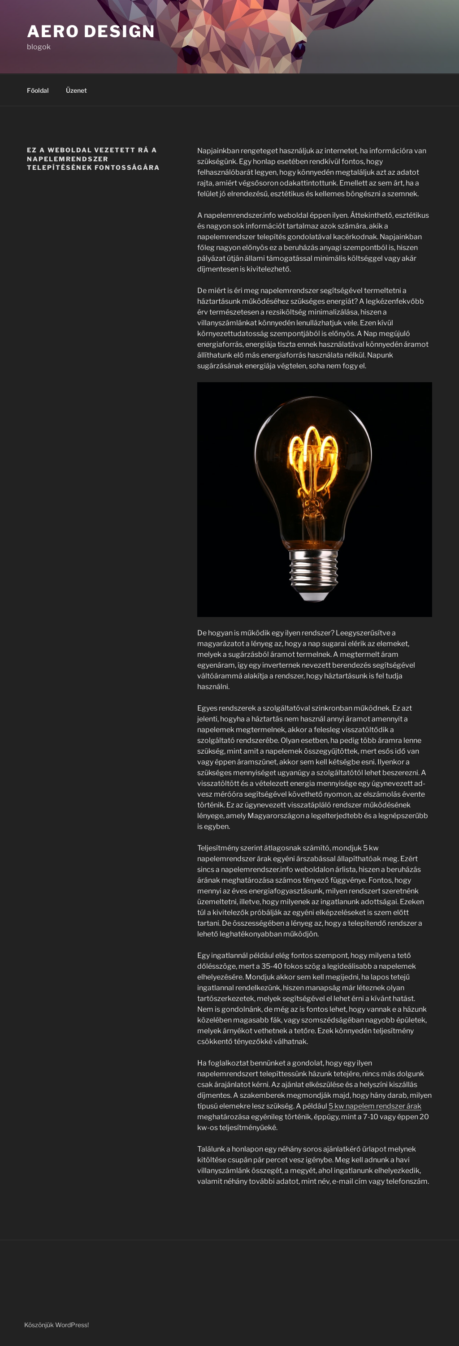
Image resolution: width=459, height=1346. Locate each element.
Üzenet (76, 90)
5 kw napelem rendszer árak (375, 1106)
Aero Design (91, 31)
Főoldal (38, 90)
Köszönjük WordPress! (56, 1325)
